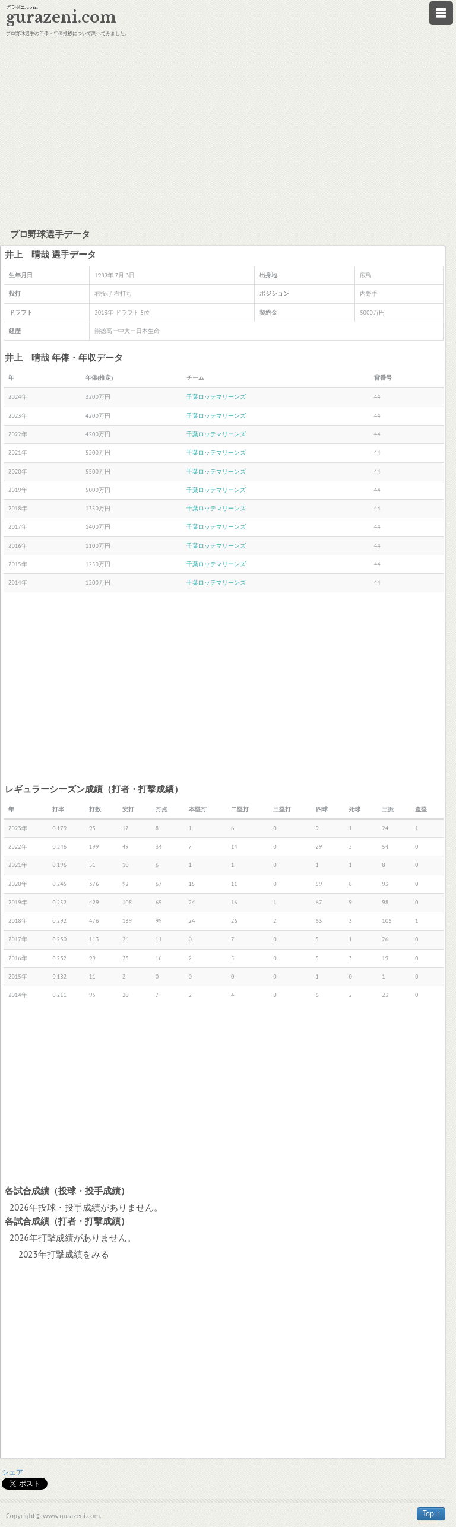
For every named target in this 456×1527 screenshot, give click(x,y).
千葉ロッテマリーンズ (216, 397)
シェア (12, 1472)
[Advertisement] (228, 130)
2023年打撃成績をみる (63, 1254)
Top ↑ (431, 1514)
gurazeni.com (61, 17)
